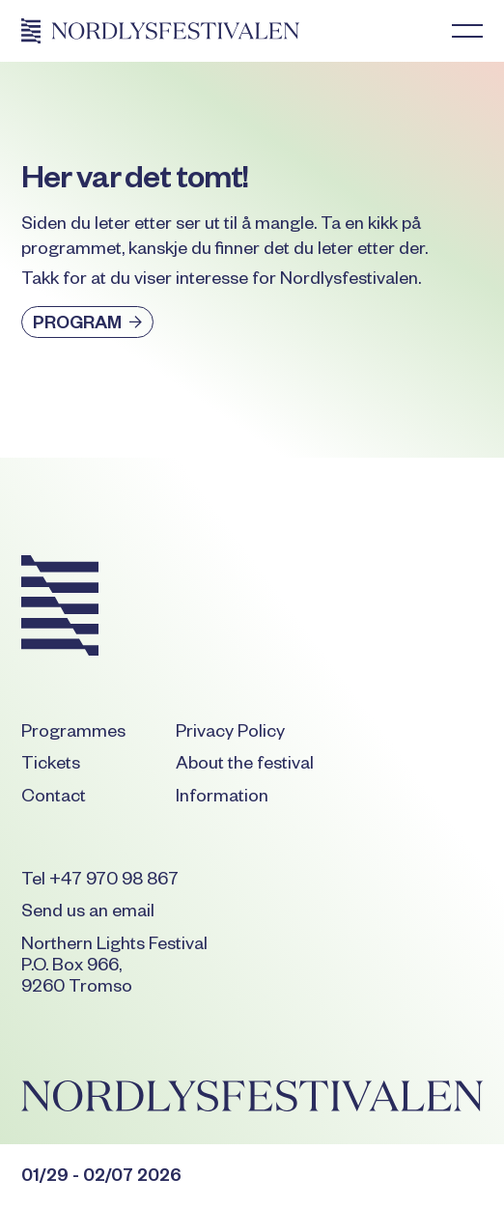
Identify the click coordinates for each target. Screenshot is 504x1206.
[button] (467, 31)
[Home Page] (160, 31)
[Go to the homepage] (59, 609)
